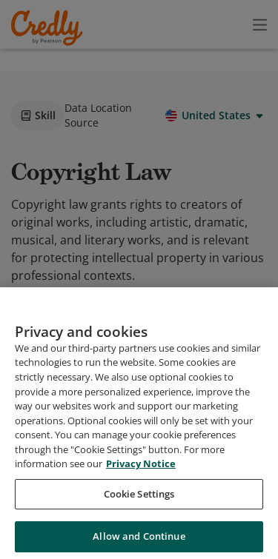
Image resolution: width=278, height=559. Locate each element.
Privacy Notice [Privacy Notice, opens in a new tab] (141, 507)
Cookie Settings (139, 537)
